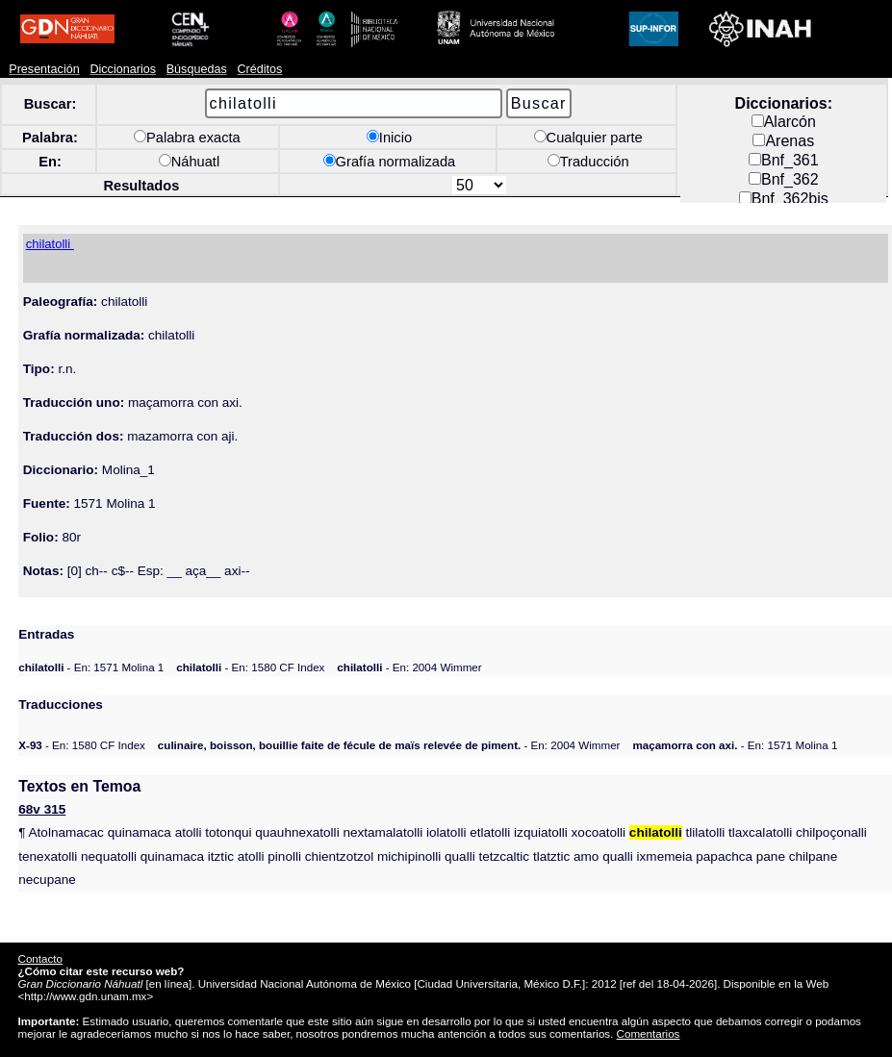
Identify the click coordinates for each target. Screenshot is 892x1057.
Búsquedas (196, 69)
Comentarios (648, 1033)
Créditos (259, 69)
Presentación (44, 69)
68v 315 (41, 809)
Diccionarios (122, 69)
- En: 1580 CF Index (250, 667)
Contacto (40, 958)
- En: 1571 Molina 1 (91, 667)
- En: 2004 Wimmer (409, 667)
